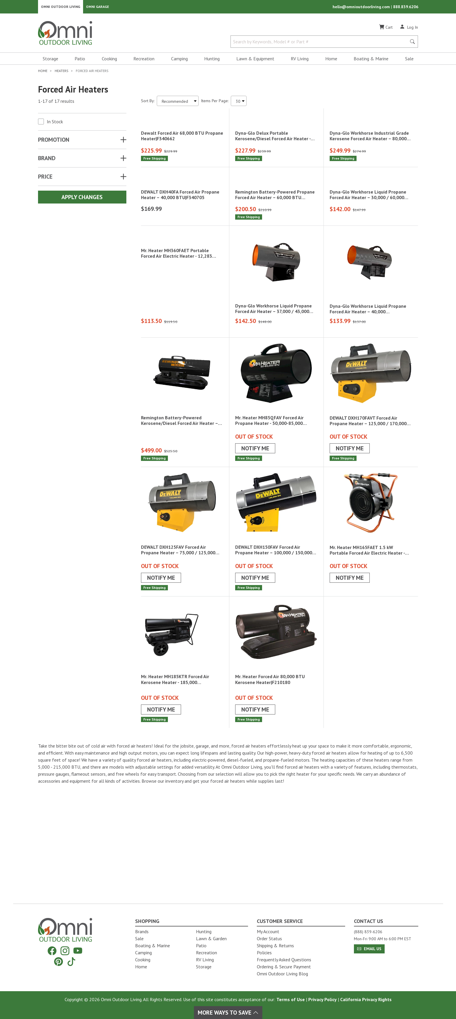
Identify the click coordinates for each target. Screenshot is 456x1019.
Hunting (212, 60)
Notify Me (255, 561)
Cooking (109, 60)
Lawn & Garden (211, 938)
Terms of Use (290, 999)
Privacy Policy (322, 999)
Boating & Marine (371, 60)
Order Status (269, 938)
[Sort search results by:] (178, 103)
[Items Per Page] (239, 103)
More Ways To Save (228, 1012)
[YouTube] (77, 951)
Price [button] (45, 178)
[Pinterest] (58, 961)
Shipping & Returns (275, 945)
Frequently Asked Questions (284, 959)
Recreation (143, 60)
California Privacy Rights (366, 999)
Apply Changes (82, 199)
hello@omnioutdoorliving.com (362, 7)
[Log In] (409, 29)
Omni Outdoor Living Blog (282, 974)
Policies (264, 952)
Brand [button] (47, 160)
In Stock (55, 123)
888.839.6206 (405, 7)
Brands (142, 931)
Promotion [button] (53, 141)
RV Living (300, 60)
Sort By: (147, 102)
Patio (80, 60)
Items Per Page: (214, 102)
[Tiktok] (71, 961)
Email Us (369, 948)
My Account (268, 931)
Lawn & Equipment (255, 60)
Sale (409, 60)
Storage (50, 60)
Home (331, 60)
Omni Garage (97, 7)
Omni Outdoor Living (60, 7)
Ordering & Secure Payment (284, 967)
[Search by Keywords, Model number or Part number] (320, 43)
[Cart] (386, 29)
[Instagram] (65, 951)
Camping (179, 60)
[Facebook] (52, 951)
